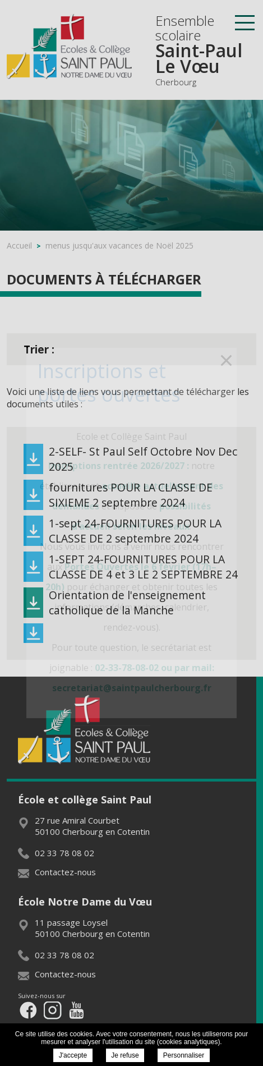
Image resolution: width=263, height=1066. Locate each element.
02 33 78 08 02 (56, 852)
